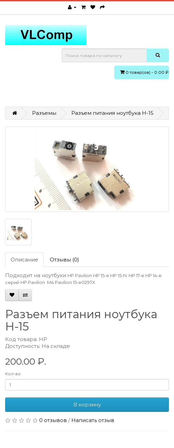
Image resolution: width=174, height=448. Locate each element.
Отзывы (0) (64, 259)
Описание (24, 259)
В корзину (87, 404)
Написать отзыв (92, 420)
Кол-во (13, 373)
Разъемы (44, 113)
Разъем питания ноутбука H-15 (112, 113)
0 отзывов (53, 420)
